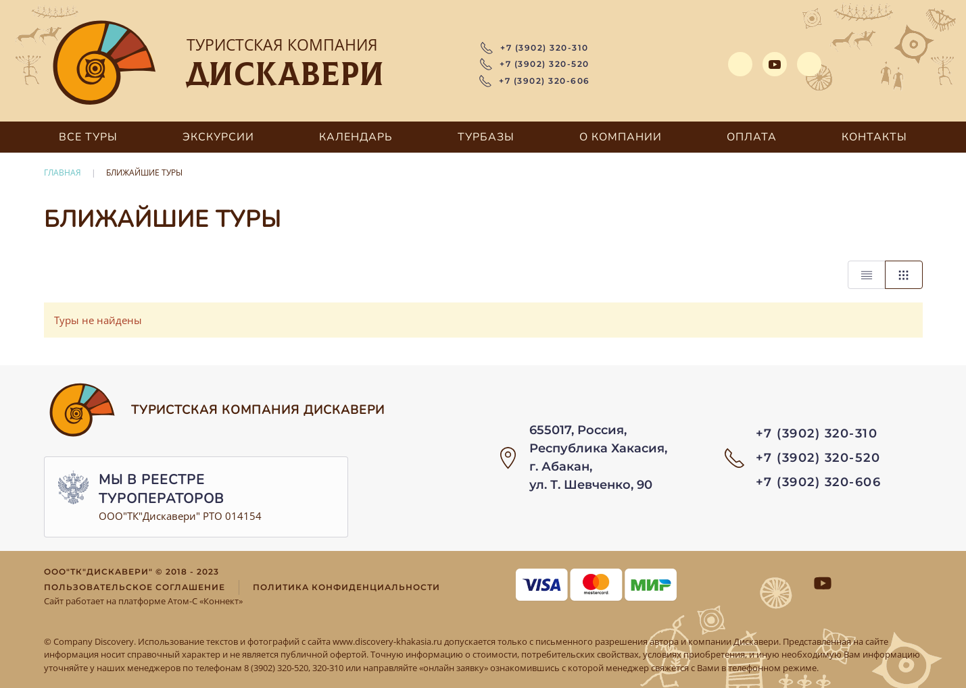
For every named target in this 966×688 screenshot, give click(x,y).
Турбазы (486, 137)
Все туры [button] (88, 137)
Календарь (356, 137)
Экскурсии (218, 137)
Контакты (874, 137)
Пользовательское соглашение (134, 587)
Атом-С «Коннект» (205, 601)
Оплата (752, 137)
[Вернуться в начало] (105, 64)
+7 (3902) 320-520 (534, 64)
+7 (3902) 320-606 (534, 81)
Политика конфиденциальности (346, 587)
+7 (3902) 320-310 (534, 48)
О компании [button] (620, 137)
